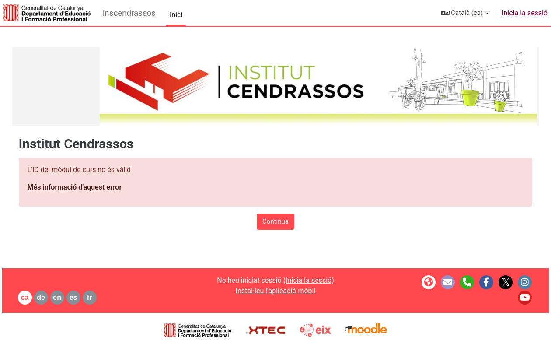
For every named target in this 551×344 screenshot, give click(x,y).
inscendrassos (129, 13)
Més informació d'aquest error (87, 187)
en (70, 297)
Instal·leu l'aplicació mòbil (276, 291)
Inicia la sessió (525, 13)
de (53, 297)
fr (102, 297)
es (86, 297)
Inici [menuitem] (176, 15)
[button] (465, 13)
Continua (275, 221)
